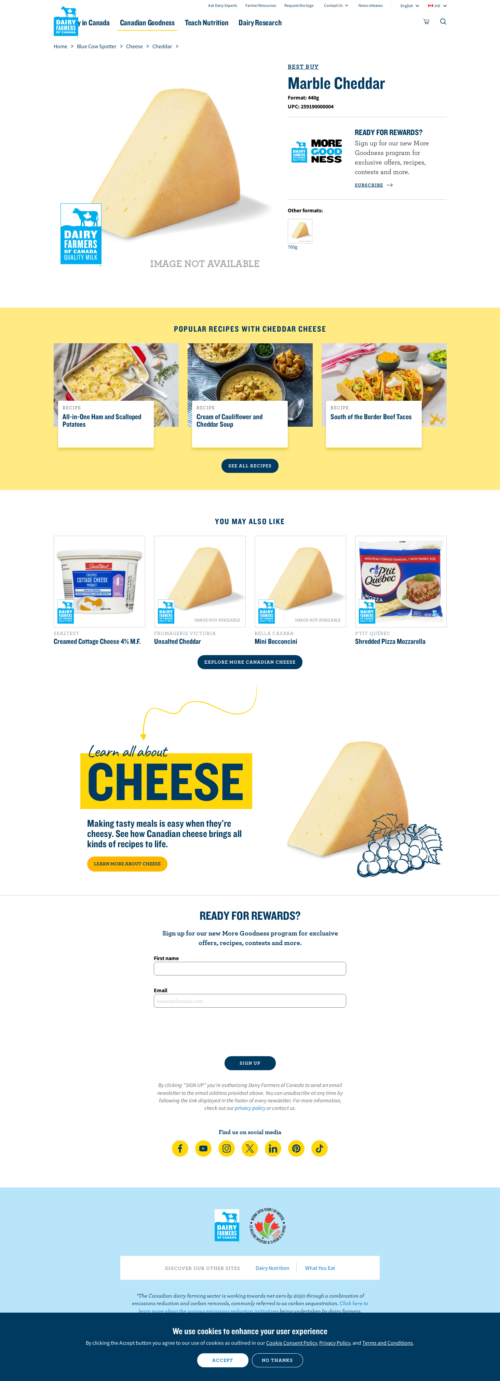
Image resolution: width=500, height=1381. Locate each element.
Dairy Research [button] (314, 22)
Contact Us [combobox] (333, 5)
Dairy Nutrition (272, 1267)
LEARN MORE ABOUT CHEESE (127, 863)
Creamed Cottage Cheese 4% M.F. (97, 641)
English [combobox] (407, 5)
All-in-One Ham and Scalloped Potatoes (102, 420)
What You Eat (320, 1267)
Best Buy (303, 66)
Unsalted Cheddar (177, 641)
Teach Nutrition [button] (252, 22)
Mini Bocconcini (276, 641)
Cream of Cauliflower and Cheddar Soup (229, 420)
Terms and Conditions (387, 1342)
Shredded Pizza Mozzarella (390, 641)
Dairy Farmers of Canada (66, 21)
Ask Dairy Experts (222, 5)
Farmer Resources (260, 5)
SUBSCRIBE (374, 185)
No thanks (277, 1360)
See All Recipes (250, 465)
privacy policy (250, 1107)
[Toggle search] (443, 23)
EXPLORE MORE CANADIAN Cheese (250, 662)
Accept (222, 1360)
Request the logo (299, 5)
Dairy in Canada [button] (118, 22)
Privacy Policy (334, 1342)
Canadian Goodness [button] (185, 22)
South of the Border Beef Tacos (371, 417)
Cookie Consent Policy (291, 1342)
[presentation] (250, 1032)
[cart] (426, 23)
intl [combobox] (437, 5)
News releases (371, 5)
